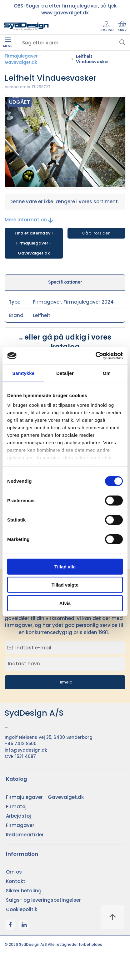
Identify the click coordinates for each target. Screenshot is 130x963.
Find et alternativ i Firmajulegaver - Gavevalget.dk (33, 243)
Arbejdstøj (18, 816)
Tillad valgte (65, 584)
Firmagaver (20, 825)
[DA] (26, 26)
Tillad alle (65, 566)
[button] (65, 142)
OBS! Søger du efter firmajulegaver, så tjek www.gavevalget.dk (65, 9)
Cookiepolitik (21, 909)
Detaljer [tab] (65, 373)
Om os (14, 872)
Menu (7, 42)
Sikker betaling (24, 890)
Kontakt (15, 881)
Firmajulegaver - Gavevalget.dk (23, 59)
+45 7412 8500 (21, 744)
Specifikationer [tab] (65, 282)
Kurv (122, 26)
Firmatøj (16, 806)
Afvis (65, 603)
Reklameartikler (25, 834)
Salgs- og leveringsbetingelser (43, 900)
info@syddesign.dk (26, 750)
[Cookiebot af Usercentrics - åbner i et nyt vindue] (95, 356)
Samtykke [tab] (23, 373)
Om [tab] (107, 373)
